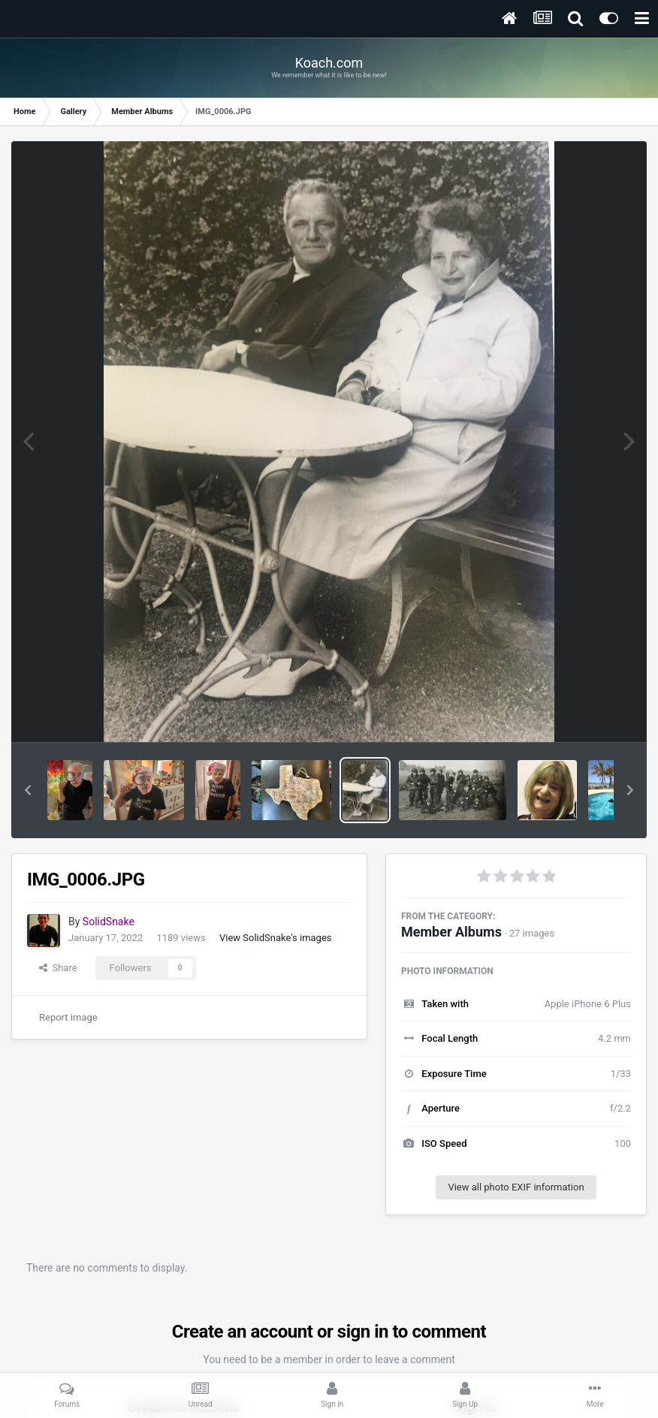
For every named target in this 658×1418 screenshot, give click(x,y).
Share (58, 967)
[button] (27, 790)
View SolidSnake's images (275, 937)
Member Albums (451, 932)
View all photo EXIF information (516, 1187)
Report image (68, 1017)
